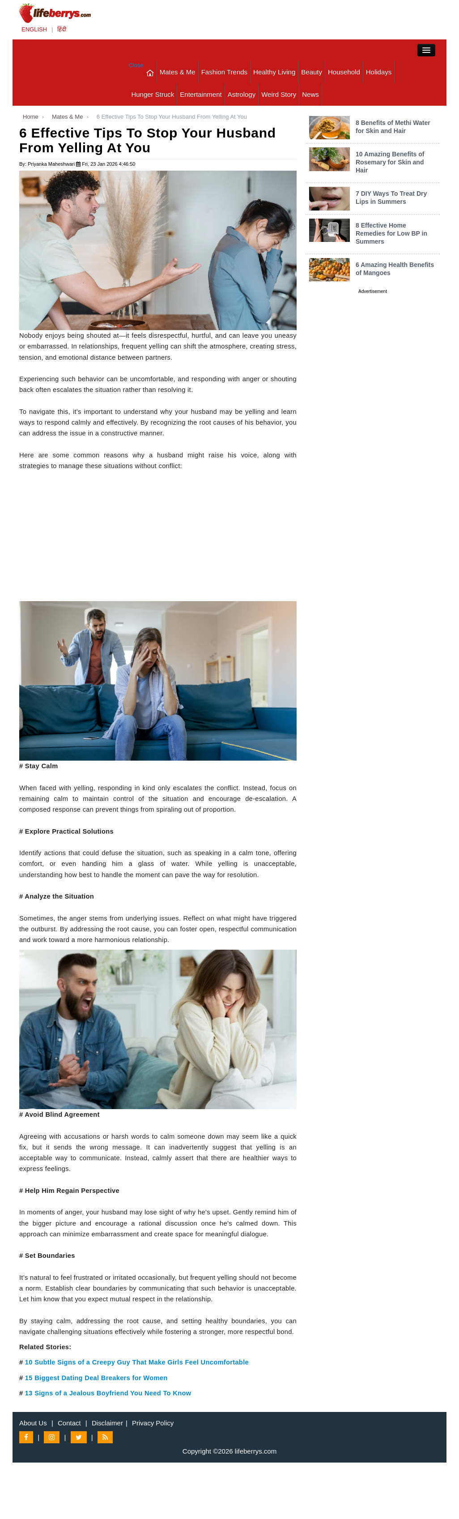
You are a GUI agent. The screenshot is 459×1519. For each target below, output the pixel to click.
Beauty (311, 72)
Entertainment (200, 94)
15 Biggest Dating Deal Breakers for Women (96, 1377)
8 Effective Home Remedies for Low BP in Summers (391, 233)
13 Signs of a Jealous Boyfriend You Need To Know (108, 1393)
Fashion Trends (224, 72)
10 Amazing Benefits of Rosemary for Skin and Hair (390, 162)
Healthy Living (274, 72)
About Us (33, 1423)
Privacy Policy (153, 1423)
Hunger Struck (152, 94)
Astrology (242, 94)
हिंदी (61, 29)
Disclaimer (107, 1423)
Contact (69, 1423)
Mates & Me (178, 72)
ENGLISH (34, 29)
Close (135, 65)
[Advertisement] (158, 538)
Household (344, 72)
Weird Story (278, 94)
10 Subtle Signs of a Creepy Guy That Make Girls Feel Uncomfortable (137, 1362)
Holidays (379, 72)
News (310, 94)
